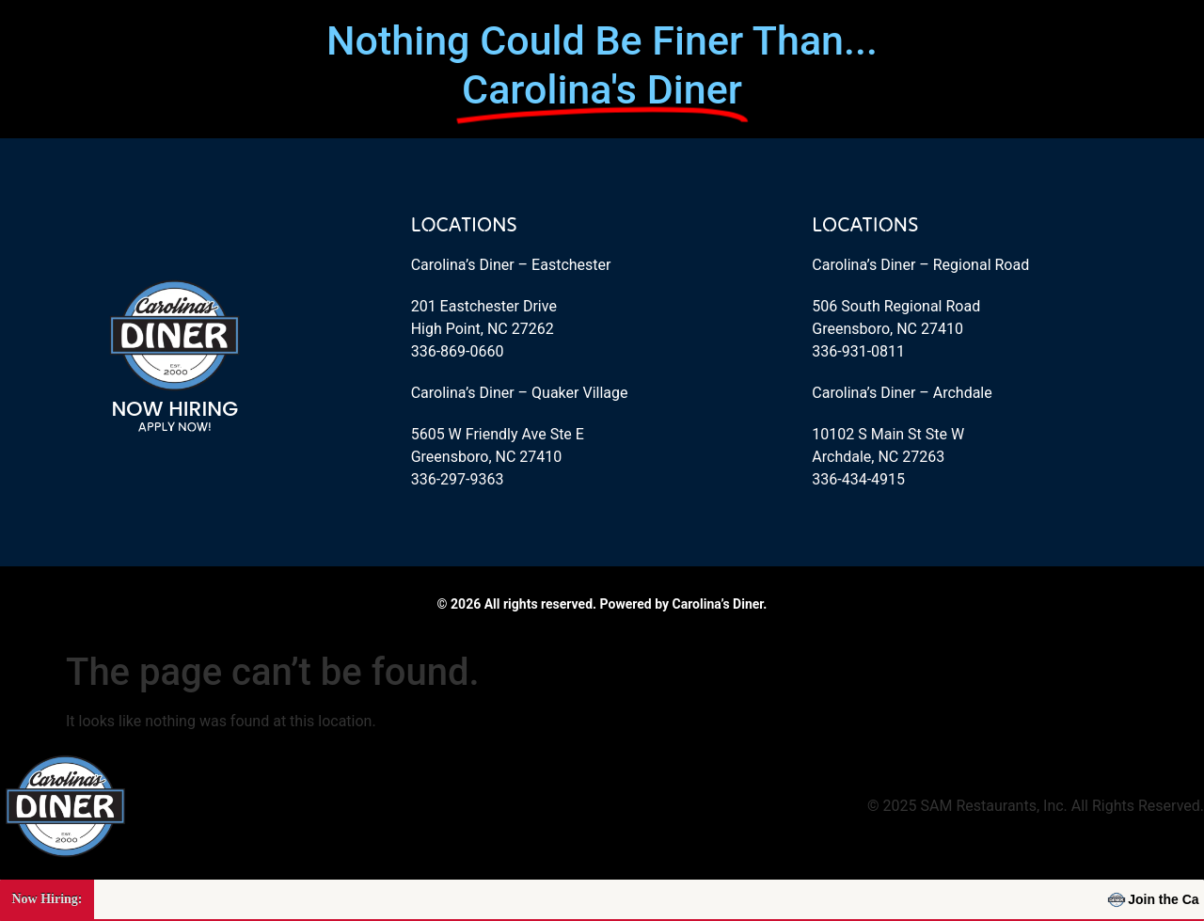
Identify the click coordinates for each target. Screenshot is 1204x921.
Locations (464, 224)
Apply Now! (175, 426)
